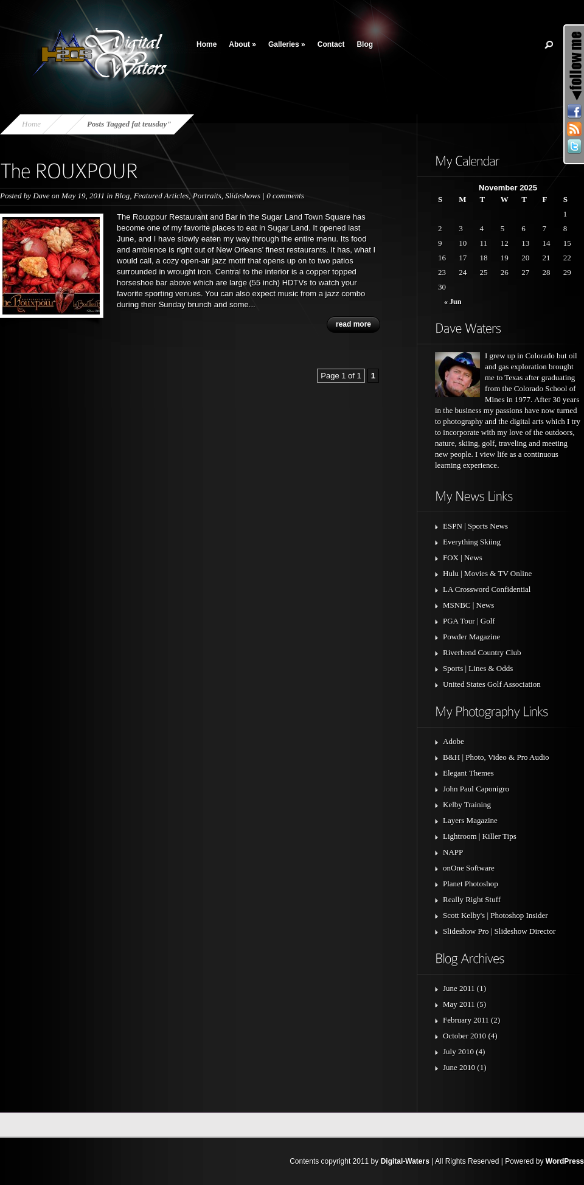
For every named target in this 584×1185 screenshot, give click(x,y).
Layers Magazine (470, 820)
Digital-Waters (405, 1161)
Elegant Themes (468, 772)
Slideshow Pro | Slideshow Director (499, 931)
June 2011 (459, 988)
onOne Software (469, 867)
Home (206, 44)
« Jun (452, 301)
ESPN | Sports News (475, 525)
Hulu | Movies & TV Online (487, 573)
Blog (364, 44)
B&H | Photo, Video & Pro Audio (496, 757)
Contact (331, 44)
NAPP (453, 852)
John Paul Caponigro (476, 788)
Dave (41, 195)
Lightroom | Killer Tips (479, 836)
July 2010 (458, 1051)
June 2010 (459, 1067)
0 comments (285, 195)
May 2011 (459, 1004)
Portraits (207, 195)
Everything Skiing (472, 541)
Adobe (453, 741)
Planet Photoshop (470, 883)
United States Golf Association (492, 684)
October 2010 (464, 1035)
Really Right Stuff (472, 899)
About (242, 44)
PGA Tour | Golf (469, 620)
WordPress (565, 1161)
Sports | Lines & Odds (478, 668)
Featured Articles (161, 195)
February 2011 (466, 1019)
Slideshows (242, 195)
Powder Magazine (471, 636)
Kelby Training (467, 804)
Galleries (286, 44)
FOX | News (462, 557)
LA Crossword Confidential (486, 589)
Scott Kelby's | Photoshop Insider (495, 915)
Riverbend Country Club (482, 652)
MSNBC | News (468, 605)
